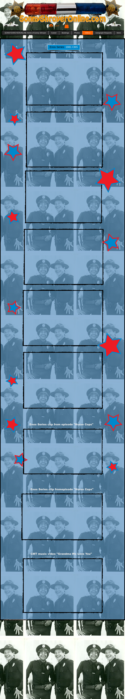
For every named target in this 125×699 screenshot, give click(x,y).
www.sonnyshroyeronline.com (18, 619)
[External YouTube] (64, 79)
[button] (66, 25)
